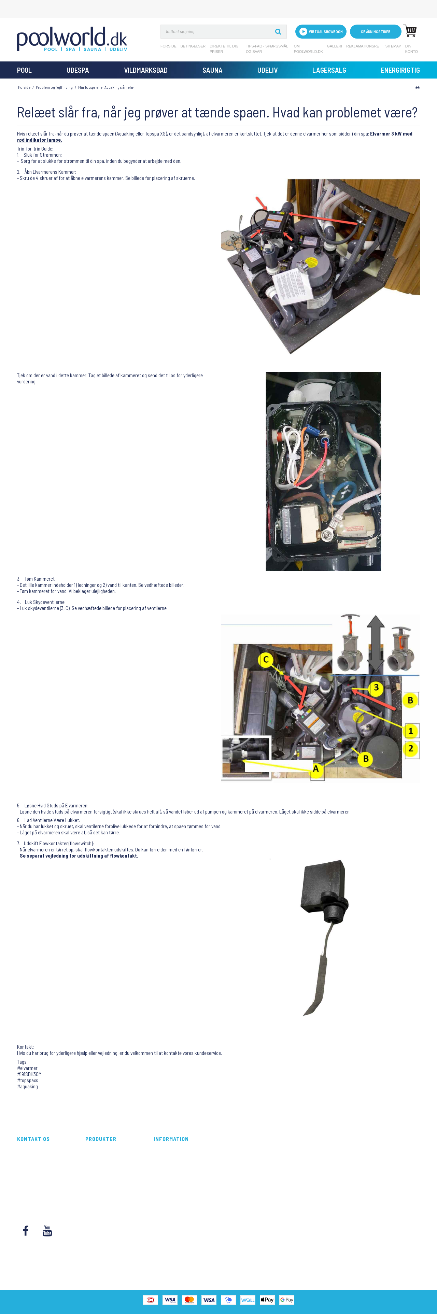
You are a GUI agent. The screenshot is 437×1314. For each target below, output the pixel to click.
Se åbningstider (376, 31)
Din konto (411, 49)
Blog (158, 1194)
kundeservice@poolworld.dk (44, 1186)
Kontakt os (164, 1201)
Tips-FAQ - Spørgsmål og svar (267, 49)
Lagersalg (329, 70)
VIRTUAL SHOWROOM (321, 32)
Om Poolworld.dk (308, 49)
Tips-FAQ (162, 1179)
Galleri (334, 46)
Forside (168, 46)
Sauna (212, 70)
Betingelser (193, 46)
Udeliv (267, 70)
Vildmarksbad (146, 70)
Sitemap (393, 46)
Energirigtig (400, 70)
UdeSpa (78, 70)
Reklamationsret (363, 46)
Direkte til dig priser (224, 49)
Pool (24, 70)
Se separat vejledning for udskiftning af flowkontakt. (79, 855)
